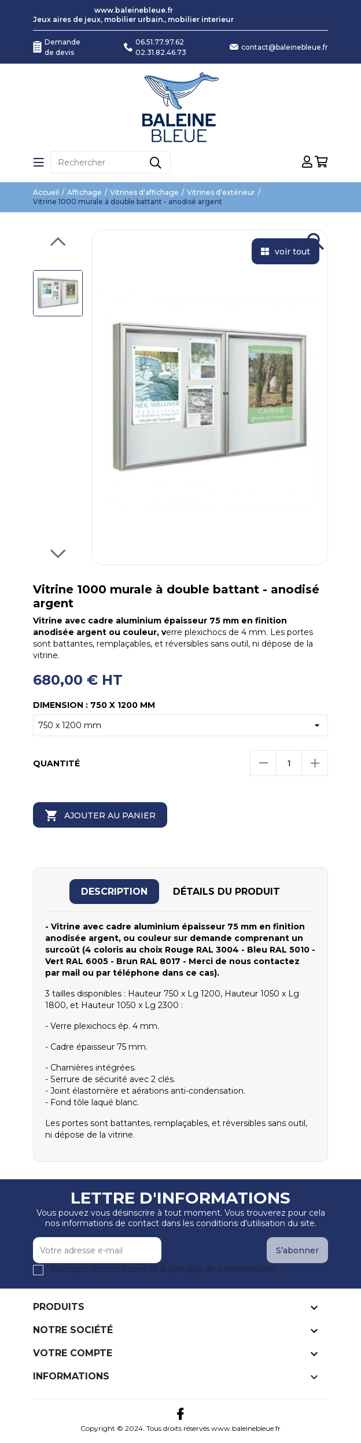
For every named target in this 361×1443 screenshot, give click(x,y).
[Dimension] (180, 725)
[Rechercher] (110, 162)
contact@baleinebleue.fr (284, 47)
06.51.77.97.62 (159, 42)
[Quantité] (289, 763)
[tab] (114, 891)
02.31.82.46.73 (160, 52)
